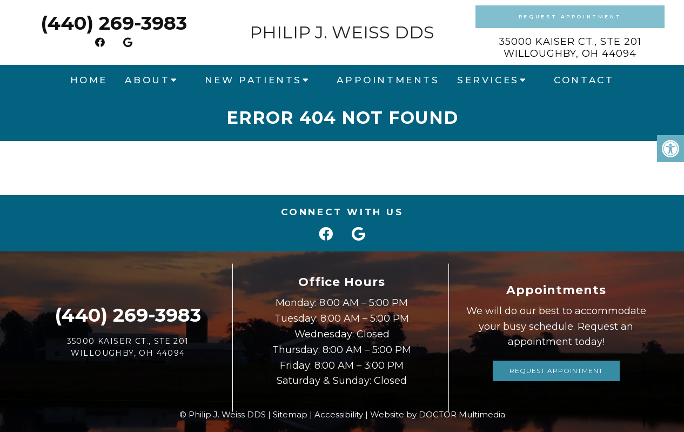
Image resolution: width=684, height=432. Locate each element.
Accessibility (338, 414)
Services (488, 80)
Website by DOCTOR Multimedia (437, 414)
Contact (584, 80)
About (147, 80)
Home (89, 80)
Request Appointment (570, 16)
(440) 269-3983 (114, 23)
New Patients (253, 80)
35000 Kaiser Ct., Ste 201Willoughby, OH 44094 (570, 47)
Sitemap (290, 414)
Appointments (388, 80)
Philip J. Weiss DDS (342, 32)
